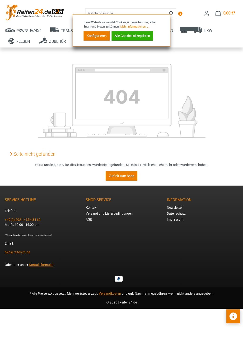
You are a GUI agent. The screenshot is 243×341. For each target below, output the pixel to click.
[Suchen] (170, 13)
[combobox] (125, 13)
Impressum (175, 219)
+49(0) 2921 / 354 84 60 (23, 220)
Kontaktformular (41, 265)
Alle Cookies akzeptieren (132, 36)
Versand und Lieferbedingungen (109, 213)
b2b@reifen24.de (17, 252)
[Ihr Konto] (206, 13)
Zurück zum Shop (121, 176)
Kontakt (92, 207)
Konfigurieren (97, 36)
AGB (89, 219)
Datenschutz (176, 213)
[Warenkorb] (225, 13)
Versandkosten (110, 293)
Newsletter (175, 207)
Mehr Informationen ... (134, 26)
